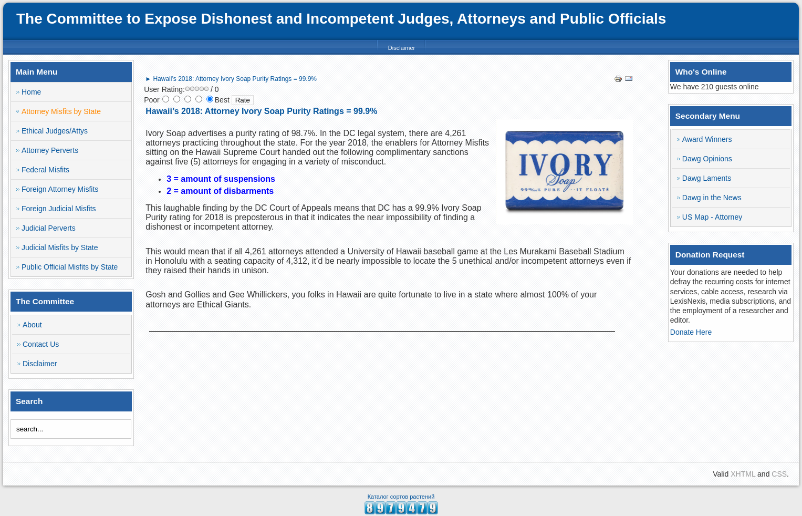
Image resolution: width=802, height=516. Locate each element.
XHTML (743, 474)
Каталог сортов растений (401, 496)
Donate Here (691, 332)
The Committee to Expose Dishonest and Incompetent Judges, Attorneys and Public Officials (341, 19)
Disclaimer (401, 48)
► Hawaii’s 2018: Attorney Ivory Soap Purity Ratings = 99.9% (231, 78)
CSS (779, 474)
